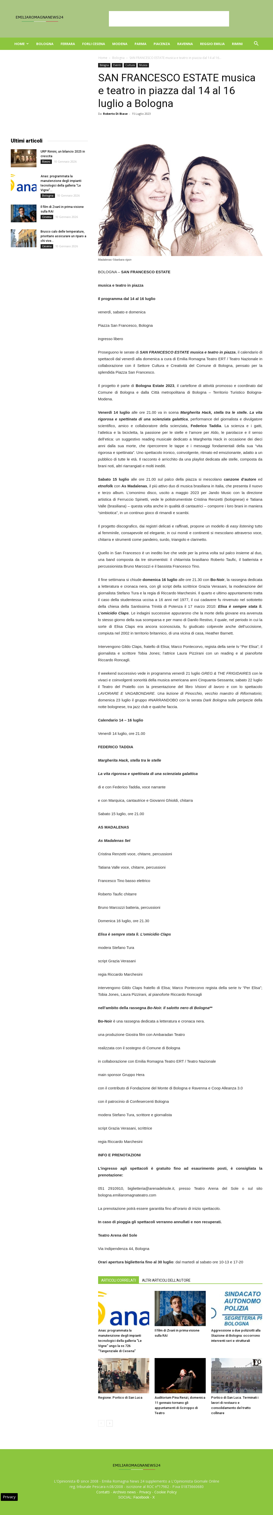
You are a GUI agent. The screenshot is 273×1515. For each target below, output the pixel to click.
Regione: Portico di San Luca (120, 1397)
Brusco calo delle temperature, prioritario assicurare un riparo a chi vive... (63, 236)
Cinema (47, 217)
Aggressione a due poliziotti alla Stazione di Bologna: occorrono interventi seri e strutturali (235, 1335)
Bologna (44, 43)
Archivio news (124, 1492)
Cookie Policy (165, 1492)
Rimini (237, 43)
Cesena (47, 246)
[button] (256, 44)
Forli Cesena (93, 43)
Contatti (103, 1492)
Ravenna (185, 43)
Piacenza (162, 43)
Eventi (117, 65)
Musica (143, 65)
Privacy (145, 1492)
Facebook (141, 1497)
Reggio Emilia (212, 43)
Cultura (130, 65)
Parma (140, 43)
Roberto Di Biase (115, 114)
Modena (119, 43)
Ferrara (68, 43)
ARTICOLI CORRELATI (118, 1280)
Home (21, 43)
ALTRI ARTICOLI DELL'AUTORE (166, 1280)
